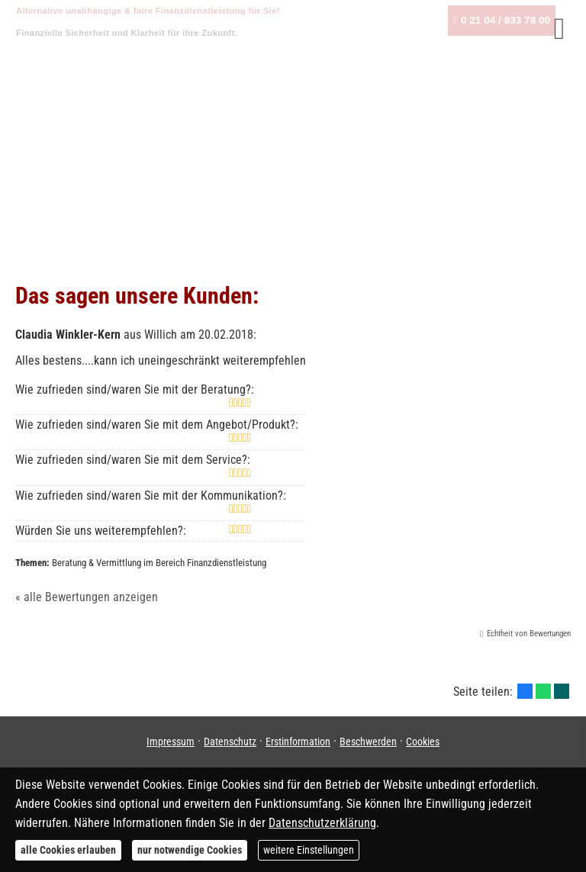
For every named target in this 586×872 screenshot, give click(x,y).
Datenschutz (230, 741)
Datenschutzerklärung (322, 823)
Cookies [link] (423, 741)
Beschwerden (368, 741)
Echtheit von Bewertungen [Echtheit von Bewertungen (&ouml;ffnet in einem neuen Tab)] (529, 634)
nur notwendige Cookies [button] (189, 850)
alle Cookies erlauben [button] (68, 850)
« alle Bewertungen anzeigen (86, 597)
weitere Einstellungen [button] (308, 850)
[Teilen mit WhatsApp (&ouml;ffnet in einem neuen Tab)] (543, 691)
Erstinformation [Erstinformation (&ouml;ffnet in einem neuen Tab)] (298, 741)
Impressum (170, 741)
